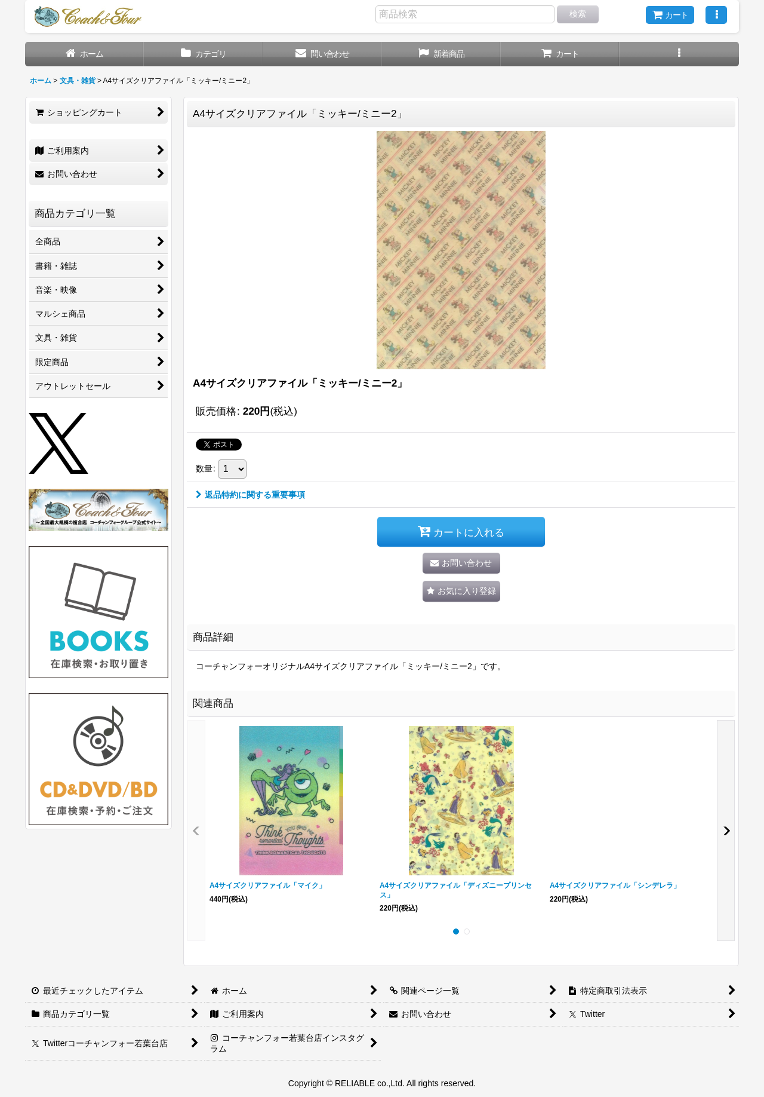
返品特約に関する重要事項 (250, 495)
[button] (716, 15)
